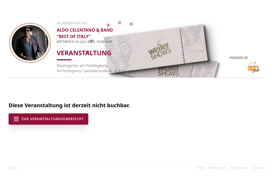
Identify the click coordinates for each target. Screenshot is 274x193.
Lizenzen (258, 168)
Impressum (239, 168)
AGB (200, 168)
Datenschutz (217, 168)
